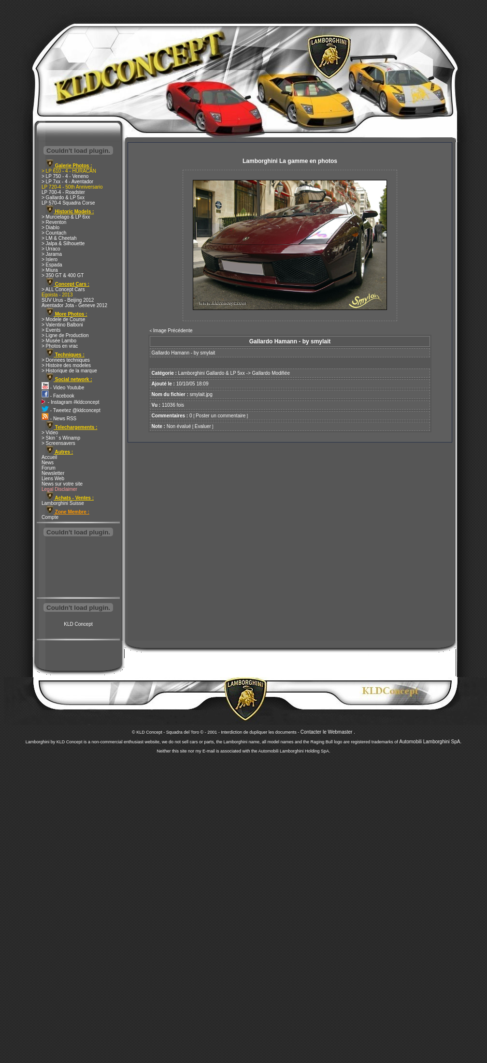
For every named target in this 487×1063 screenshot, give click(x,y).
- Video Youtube (63, 387)
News (48, 462)
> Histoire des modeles (66, 365)
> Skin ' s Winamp (61, 438)
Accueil (49, 457)
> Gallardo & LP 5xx (63, 197)
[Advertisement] (78, 568)
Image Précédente (173, 330)
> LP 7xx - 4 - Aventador (67, 181)
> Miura (50, 270)
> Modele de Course (63, 319)
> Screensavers (58, 443)
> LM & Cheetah (59, 238)
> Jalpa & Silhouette (63, 243)
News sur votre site (62, 484)
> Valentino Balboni (62, 324)
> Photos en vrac (60, 346)
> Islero (49, 259)
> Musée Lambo (59, 340)
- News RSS (59, 418)
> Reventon (54, 222)
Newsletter (53, 473)
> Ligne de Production (65, 335)
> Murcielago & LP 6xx (66, 217)
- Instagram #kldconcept (71, 402)
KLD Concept (78, 624)
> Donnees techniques (66, 360)
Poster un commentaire (220, 415)
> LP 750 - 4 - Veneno (65, 176)
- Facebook (58, 396)
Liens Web (53, 478)
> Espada (52, 264)
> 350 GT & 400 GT (63, 275)
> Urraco (51, 248)
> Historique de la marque (69, 370)
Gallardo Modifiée (271, 373)
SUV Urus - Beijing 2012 (68, 300)
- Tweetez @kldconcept (71, 410)
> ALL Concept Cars (63, 289)
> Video (50, 432)
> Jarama (52, 254)
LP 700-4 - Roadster (63, 192)
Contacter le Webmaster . (328, 732)
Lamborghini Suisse (63, 503)
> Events (51, 330)
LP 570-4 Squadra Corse (68, 203)
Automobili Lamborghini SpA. (430, 741)
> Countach (54, 233)
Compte (50, 517)
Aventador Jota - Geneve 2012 (74, 305)
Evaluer (203, 426)
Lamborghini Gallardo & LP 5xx (211, 373)
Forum (49, 468)
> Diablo (50, 227)
